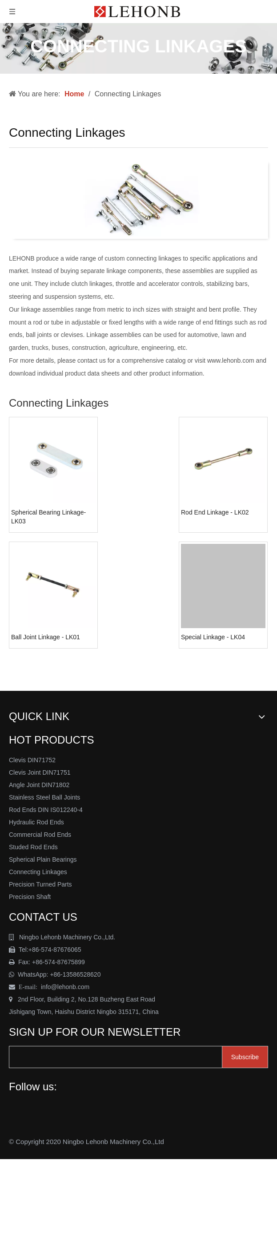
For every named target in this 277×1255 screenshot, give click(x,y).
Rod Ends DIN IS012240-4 (46, 809)
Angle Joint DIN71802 (39, 784)
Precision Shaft (30, 896)
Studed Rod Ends (33, 847)
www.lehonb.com (230, 360)
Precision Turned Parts (40, 884)
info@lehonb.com (65, 986)
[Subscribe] (245, 1057)
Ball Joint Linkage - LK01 (45, 637)
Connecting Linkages (38, 871)
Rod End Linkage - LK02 (215, 512)
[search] (122, 1057)
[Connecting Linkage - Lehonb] (138, 198)
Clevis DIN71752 (32, 760)
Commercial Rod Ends (41, 834)
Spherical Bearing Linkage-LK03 (48, 517)
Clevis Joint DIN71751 (40, 772)
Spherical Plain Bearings (43, 859)
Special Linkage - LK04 (213, 637)
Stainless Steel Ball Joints (44, 797)
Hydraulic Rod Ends (36, 822)
